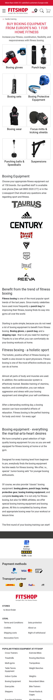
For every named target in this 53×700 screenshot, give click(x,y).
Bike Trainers (34, 686)
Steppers (9, 691)
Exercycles (9, 686)
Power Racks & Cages (35, 693)
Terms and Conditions (13, 622)
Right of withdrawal (36, 633)
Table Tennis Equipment (10, 670)
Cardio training (10, 19)
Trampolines (34, 663)
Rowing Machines (37, 658)
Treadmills (9, 658)
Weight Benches (36, 668)
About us (32, 628)
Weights (32, 676)
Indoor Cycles (11, 676)
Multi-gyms (10, 663)
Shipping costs (10, 633)
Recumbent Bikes (36, 681)
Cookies (7, 628)
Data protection (35, 622)
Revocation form (11, 638)
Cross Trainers (11, 653)
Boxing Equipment (13, 681)
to (9, 610)
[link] (14, 570)
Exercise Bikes (35, 653)
